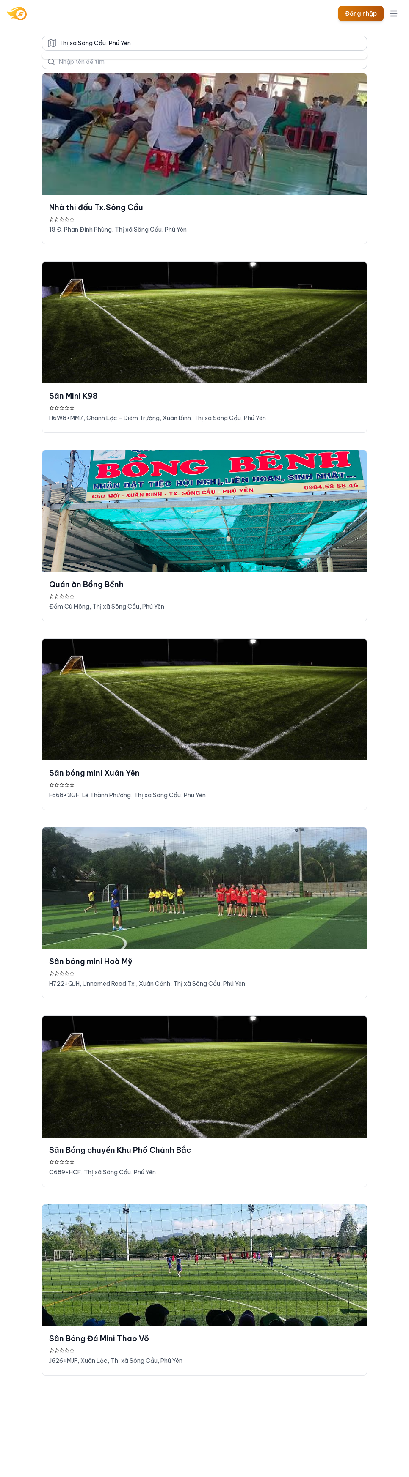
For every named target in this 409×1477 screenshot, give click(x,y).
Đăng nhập (361, 13)
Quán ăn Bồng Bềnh (86, 584)
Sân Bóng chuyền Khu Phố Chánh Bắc (120, 1150)
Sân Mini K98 (73, 396)
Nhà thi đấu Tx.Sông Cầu (96, 207)
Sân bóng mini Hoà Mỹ (91, 961)
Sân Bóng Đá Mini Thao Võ (99, 1338)
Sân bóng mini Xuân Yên (94, 773)
